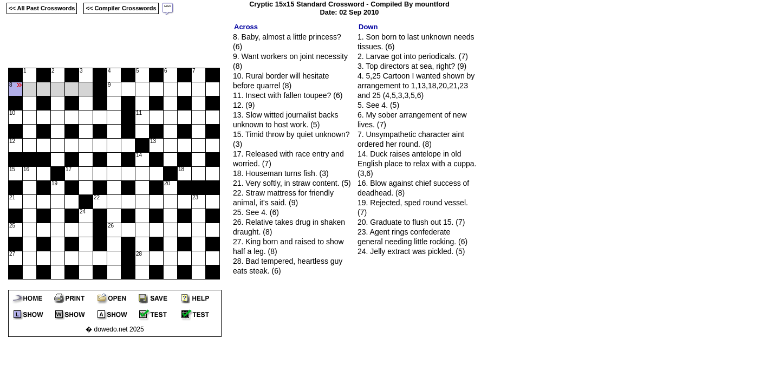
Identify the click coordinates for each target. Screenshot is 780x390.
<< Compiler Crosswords (121, 8)
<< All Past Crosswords (42, 8)
